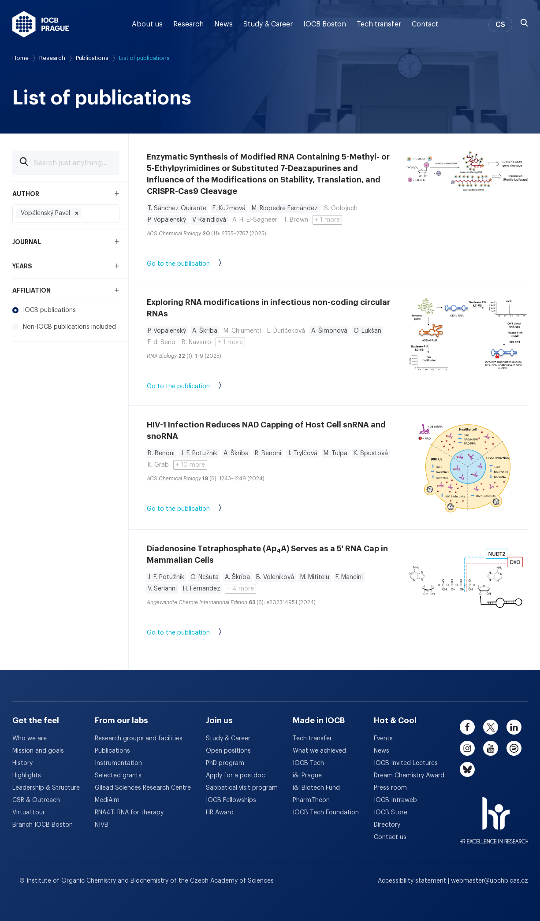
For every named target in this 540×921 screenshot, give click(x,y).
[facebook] (467, 727)
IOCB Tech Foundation (326, 813)
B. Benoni (161, 453)
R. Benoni (268, 453)
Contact (425, 24)
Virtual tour (28, 813)
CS (500, 24)
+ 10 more (190, 465)
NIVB (101, 825)
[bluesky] (467, 769)
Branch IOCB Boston (42, 825)
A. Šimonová (329, 331)
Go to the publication (193, 264)
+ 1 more (327, 220)
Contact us (390, 837)
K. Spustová (371, 453)
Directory (387, 825)
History (22, 763)
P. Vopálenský (167, 220)
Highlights (26, 775)
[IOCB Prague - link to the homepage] (40, 24)
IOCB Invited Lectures (406, 763)
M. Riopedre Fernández (285, 208)
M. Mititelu (314, 577)
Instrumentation (118, 763)
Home (20, 58)
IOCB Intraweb (395, 800)
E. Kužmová (229, 208)
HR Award (220, 813)
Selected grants (118, 775)
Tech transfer (379, 24)
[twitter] (490, 727)
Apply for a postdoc (235, 775)
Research (188, 24)
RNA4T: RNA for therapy (129, 813)
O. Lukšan (367, 331)
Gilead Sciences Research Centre (143, 788)
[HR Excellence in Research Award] (494, 815)
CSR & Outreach (36, 800)
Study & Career (268, 24)
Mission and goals (38, 751)
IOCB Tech (308, 763)
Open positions (228, 751)
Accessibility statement (413, 881)
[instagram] (467, 748)
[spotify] (513, 748)
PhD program (225, 763)
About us (147, 24)
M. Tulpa (335, 453)
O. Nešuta (204, 577)
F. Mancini (349, 577)
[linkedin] (513, 727)
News (223, 24)
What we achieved (319, 751)
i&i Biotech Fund (316, 788)
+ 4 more (240, 589)
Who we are (29, 738)
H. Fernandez (201, 589)
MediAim (107, 800)
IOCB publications (44, 310)
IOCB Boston (324, 24)
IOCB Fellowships (231, 800)
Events (383, 738)
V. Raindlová (209, 220)
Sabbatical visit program (242, 788)
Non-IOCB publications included (64, 327)
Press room (390, 788)
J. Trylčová (302, 453)
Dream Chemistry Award (409, 775)
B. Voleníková (275, 577)
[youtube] (490, 748)
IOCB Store (390, 813)
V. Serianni (162, 589)
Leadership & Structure (46, 788)
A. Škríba (204, 331)
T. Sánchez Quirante (177, 208)
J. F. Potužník (199, 453)
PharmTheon (311, 800)
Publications (92, 58)
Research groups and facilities (138, 738)
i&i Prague (307, 775)
